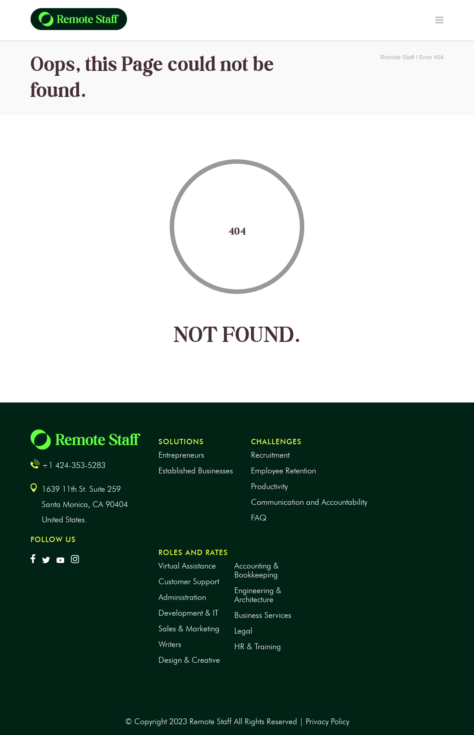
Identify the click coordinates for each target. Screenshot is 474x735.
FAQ (259, 517)
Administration (182, 597)
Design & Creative (189, 660)
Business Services (262, 615)
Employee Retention (283, 470)
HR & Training (257, 646)
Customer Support (188, 581)
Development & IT (188, 612)
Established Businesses (195, 470)
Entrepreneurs (181, 455)
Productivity (269, 486)
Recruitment (270, 455)
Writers (169, 644)
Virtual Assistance (187, 565)
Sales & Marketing (188, 628)
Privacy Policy (327, 721)
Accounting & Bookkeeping (256, 570)
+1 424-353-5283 (73, 465)
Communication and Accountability (309, 502)
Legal (243, 630)
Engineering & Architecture (257, 595)
